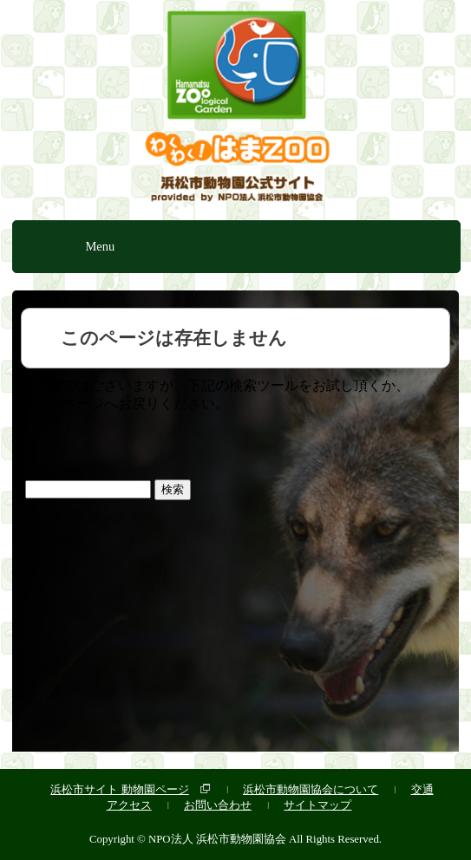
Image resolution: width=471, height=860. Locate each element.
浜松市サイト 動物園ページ (119, 789)
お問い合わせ (218, 804)
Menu (100, 246)
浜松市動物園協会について (310, 789)
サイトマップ (317, 804)
